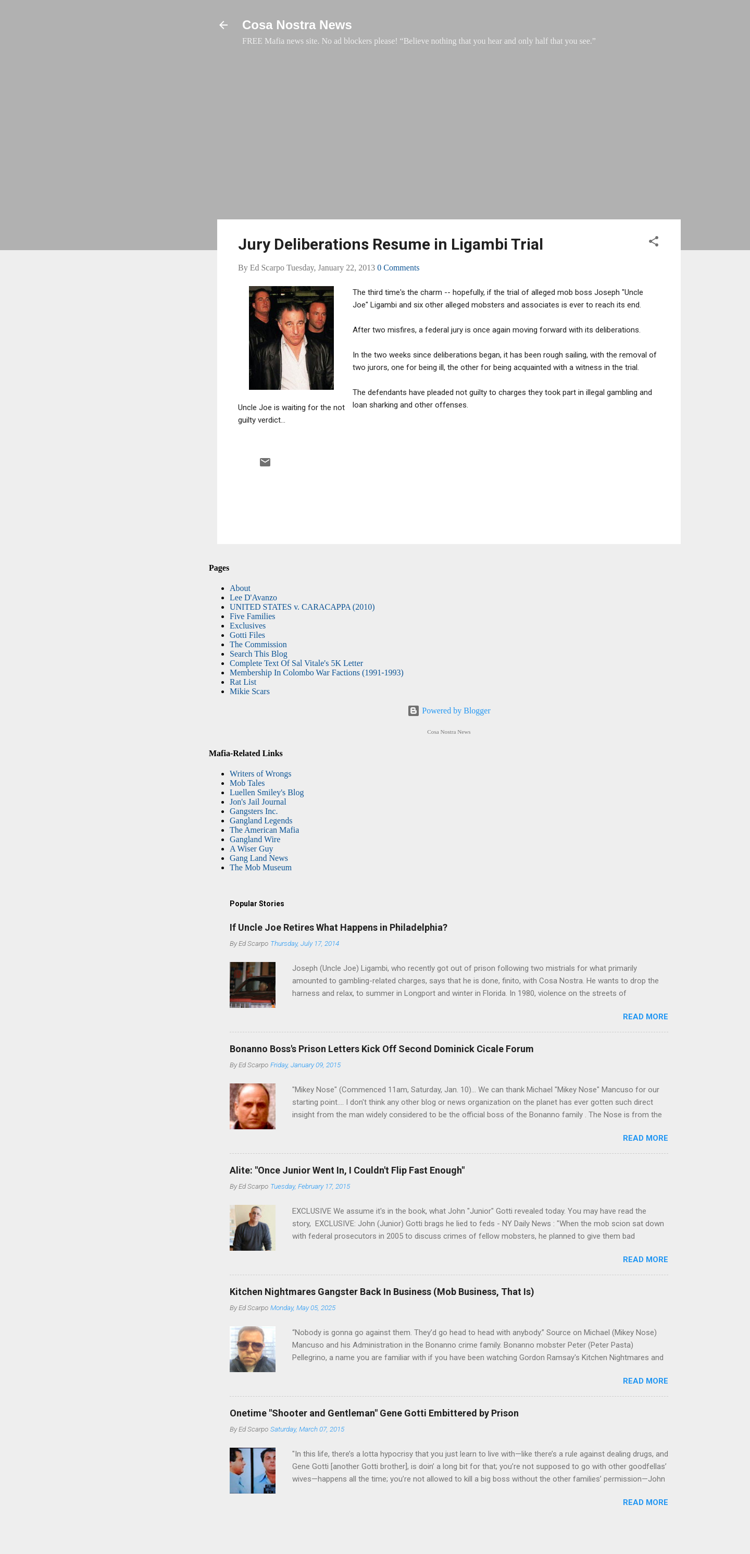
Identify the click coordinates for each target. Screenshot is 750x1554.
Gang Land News (259, 858)
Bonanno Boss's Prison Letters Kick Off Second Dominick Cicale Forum (382, 1048)
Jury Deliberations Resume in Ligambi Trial (390, 244)
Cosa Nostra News (297, 25)
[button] (653, 243)
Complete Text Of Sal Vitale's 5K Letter (296, 663)
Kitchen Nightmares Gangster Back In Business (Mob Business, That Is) (382, 1291)
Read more (645, 1016)
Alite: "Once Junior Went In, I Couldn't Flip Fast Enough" (347, 1170)
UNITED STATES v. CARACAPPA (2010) (302, 606)
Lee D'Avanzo (253, 597)
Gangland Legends (261, 820)
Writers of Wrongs (260, 773)
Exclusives (248, 625)
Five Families (253, 616)
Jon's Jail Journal (258, 801)
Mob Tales (247, 783)
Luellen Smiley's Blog (267, 792)
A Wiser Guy (251, 848)
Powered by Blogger (449, 710)
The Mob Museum (261, 867)
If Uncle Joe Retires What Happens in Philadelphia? (338, 927)
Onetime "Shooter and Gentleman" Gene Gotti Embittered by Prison (374, 1413)
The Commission (258, 644)
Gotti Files (247, 635)
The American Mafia (264, 829)
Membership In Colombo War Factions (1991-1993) (317, 672)
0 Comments (398, 267)
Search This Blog (259, 653)
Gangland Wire (255, 839)
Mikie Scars (250, 691)
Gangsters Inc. (254, 811)
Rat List (243, 681)
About (240, 588)
